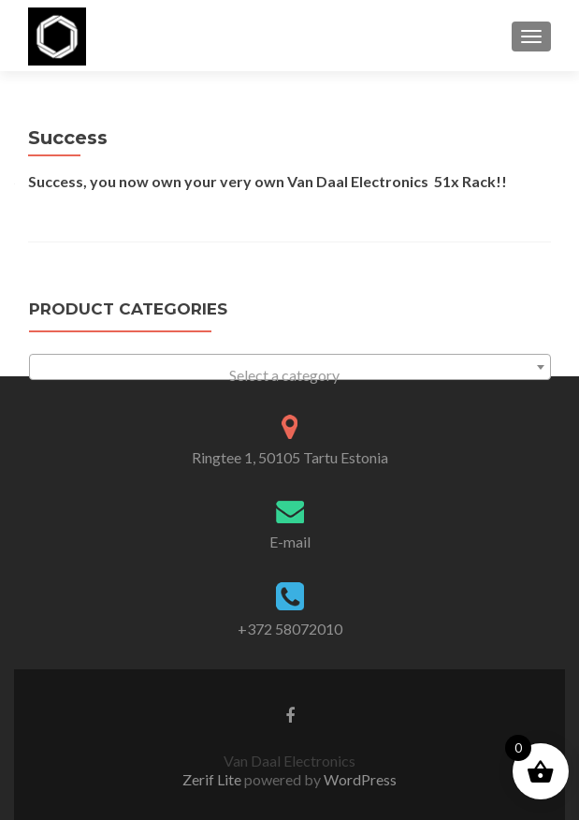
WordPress (359, 779)
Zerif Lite (213, 779)
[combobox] (290, 367)
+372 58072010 (290, 628)
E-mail (290, 541)
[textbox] (290, 375)
